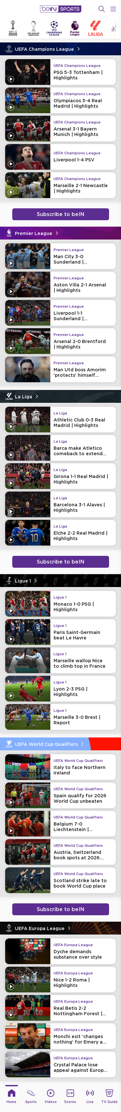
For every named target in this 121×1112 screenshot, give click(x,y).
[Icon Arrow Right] (113, 28)
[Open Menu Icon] (113, 9)
